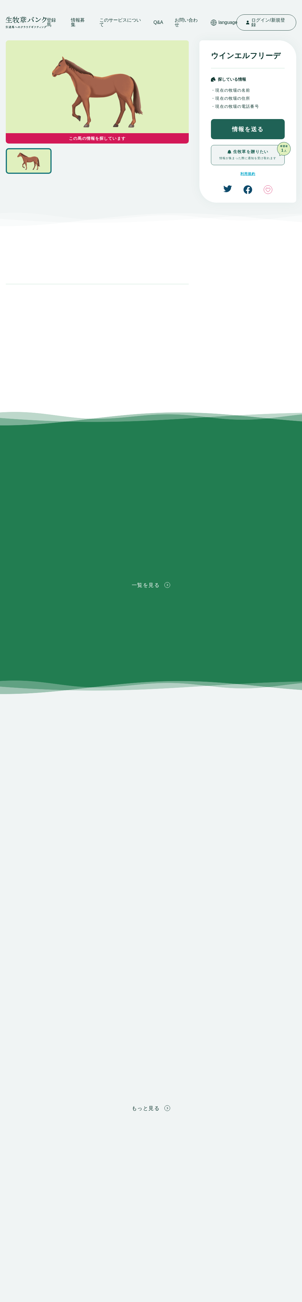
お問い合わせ (186, 22)
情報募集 (78, 22)
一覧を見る (151, 585)
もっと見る (151, 1108)
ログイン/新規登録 (265, 22)
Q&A (158, 22)
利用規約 (247, 174)
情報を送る (248, 129)
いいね (268, 189)
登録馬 (51, 22)
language (224, 23)
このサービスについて (120, 22)
